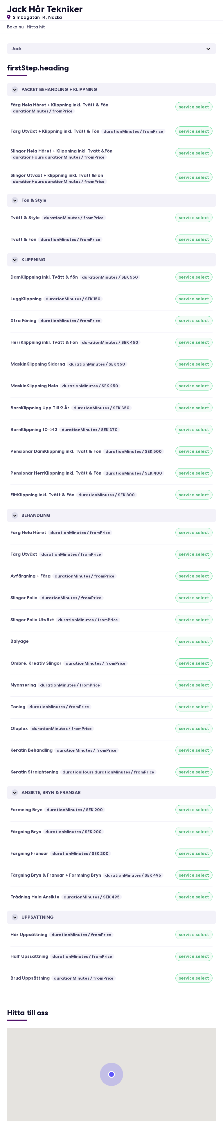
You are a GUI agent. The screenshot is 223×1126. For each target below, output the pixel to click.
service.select (194, 107)
